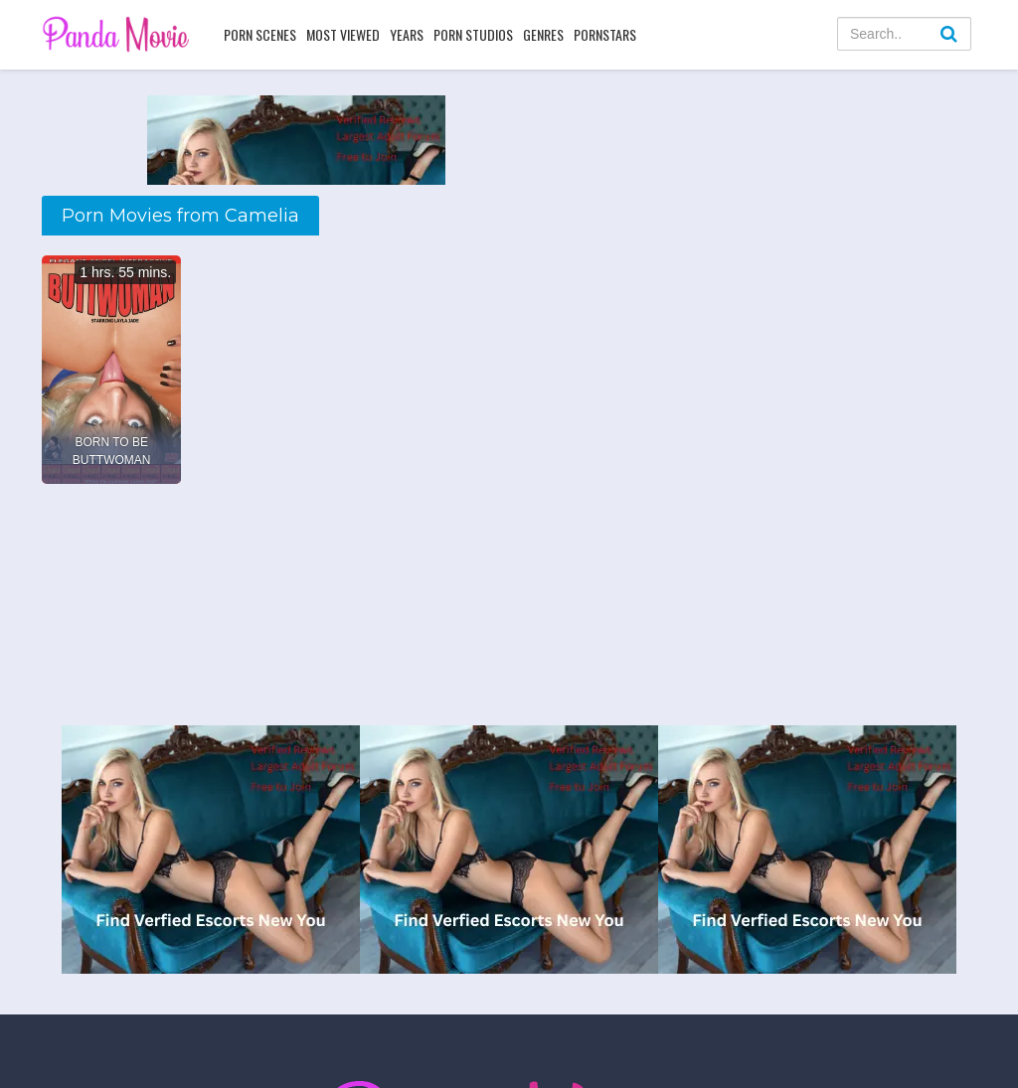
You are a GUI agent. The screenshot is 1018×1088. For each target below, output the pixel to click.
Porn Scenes (260, 34)
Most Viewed (343, 34)
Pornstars (605, 34)
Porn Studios (473, 34)
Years (407, 34)
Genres (543, 34)
